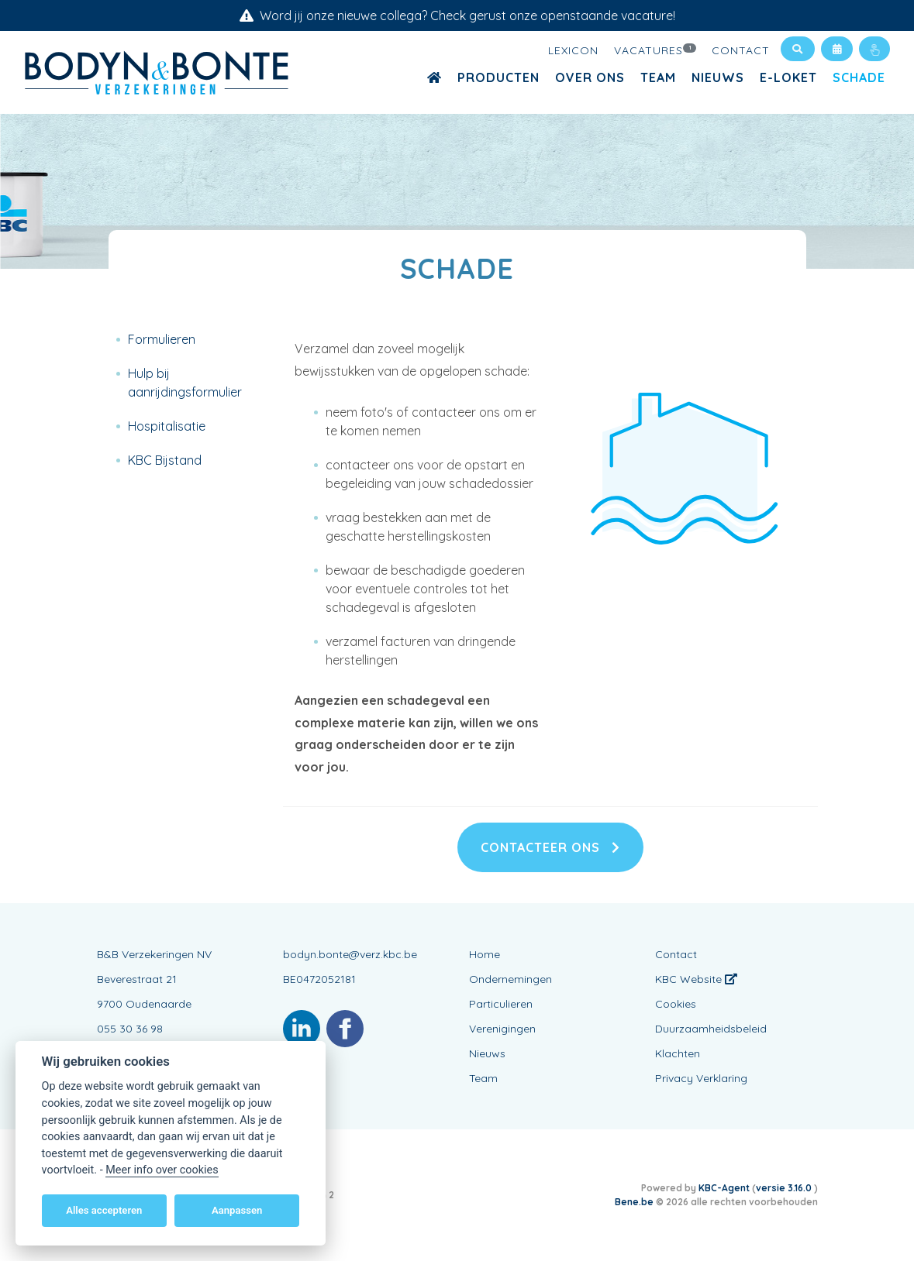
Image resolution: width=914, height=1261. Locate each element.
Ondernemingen (510, 979)
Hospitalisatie (166, 426)
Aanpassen (237, 1210)
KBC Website (696, 979)
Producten (498, 77)
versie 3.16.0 (785, 1188)
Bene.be (634, 1202)
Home (484, 954)
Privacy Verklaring (701, 1078)
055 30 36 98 (130, 1029)
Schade (859, 77)
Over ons (590, 77)
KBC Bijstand (165, 460)
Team (658, 77)
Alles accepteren (104, 1210)
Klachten (677, 1053)
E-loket (788, 77)
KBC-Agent (724, 1188)
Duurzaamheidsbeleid (711, 1029)
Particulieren (501, 1004)
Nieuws (718, 77)
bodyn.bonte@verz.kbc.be (350, 954)
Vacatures (655, 49)
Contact (741, 50)
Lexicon (573, 50)
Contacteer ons (550, 847)
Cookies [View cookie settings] (675, 1004)
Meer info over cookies (161, 1170)
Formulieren (161, 339)
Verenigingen (502, 1029)
